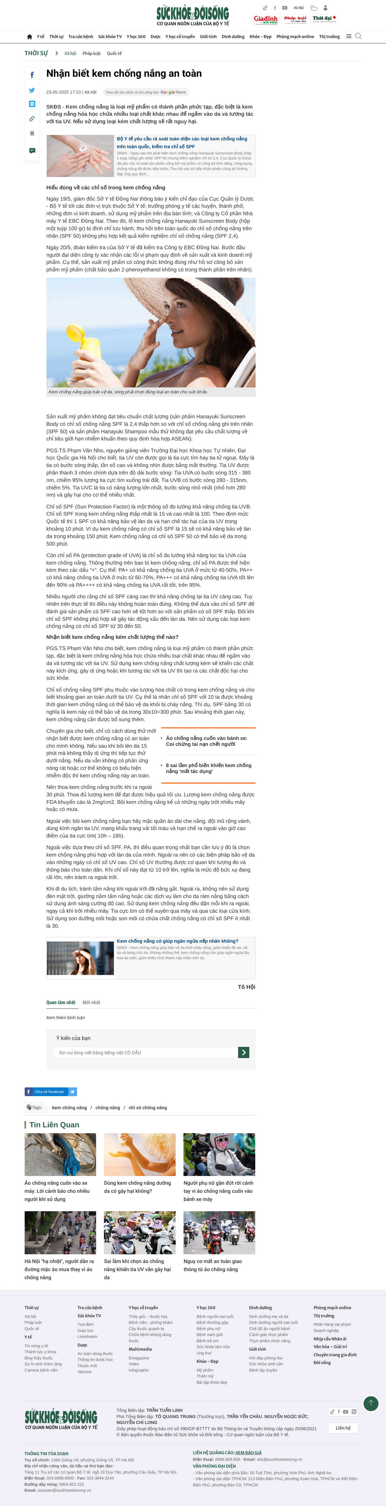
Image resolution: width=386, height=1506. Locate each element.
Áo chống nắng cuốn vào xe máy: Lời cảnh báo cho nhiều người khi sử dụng (57, 1191)
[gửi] (243, 1052)
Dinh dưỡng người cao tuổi (273, 1322)
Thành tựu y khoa (40, 1351)
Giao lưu (85, 1330)
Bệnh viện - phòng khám (151, 1322)
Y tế (40, 36)
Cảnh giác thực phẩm (268, 1334)
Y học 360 (136, 36)
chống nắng (107, 1107)
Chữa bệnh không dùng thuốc (150, 1337)
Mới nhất (91, 1002)
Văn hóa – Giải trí (330, 1346)
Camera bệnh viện (41, 1370)
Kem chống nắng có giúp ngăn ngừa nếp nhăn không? (177, 941)
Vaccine (84, 1371)
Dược (156, 36)
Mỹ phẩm (205, 1370)
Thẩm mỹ (205, 1376)
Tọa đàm (85, 1324)
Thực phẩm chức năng (269, 1340)
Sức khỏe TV (110, 36)
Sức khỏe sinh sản (266, 1364)
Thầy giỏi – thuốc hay (148, 1316)
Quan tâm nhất (61, 1002)
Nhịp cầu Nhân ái (330, 1339)
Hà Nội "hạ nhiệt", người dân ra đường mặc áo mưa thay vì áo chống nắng (59, 1269)
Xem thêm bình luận (65, 1017)
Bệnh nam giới (210, 1334)
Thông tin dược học (95, 1359)
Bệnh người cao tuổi (215, 1316)
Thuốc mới (87, 1365)
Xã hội (70, 53)
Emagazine (139, 1358)
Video (134, 1364)
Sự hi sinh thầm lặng (43, 1364)
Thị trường (329, 36)
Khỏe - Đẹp (260, 36)
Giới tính (208, 36)
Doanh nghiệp (326, 1330)
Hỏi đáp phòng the (265, 1358)
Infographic (139, 1370)
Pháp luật (92, 53)
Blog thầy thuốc (39, 1358)
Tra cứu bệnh (80, 36)
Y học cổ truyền (180, 36)
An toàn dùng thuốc (95, 1353)
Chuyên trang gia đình (335, 1355)
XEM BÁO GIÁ (248, 1452)
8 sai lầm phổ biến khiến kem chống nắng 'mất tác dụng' (209, 768)
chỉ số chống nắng (148, 1107)
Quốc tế (114, 53)
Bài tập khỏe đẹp (212, 1382)
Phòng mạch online (295, 36)
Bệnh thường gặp (212, 1322)
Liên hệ (343, 1428)
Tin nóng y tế (36, 1345)
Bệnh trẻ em (208, 1340)
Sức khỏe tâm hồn (213, 1346)
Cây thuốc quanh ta (146, 1328)
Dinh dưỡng (233, 36)
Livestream (87, 1336)
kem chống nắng (69, 1107)
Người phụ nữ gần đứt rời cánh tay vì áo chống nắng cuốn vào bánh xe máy (218, 1191)
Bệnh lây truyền (263, 1370)
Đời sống (322, 1362)
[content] (145, 1052)
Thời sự (56, 36)
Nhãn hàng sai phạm (332, 1324)
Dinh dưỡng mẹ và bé (268, 1316)
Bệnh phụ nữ (208, 1328)
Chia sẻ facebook (49, 1092)
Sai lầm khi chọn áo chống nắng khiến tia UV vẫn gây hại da (137, 1269)
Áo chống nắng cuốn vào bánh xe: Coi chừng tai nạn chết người (206, 741)
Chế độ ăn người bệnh (269, 1328)
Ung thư (204, 1353)
